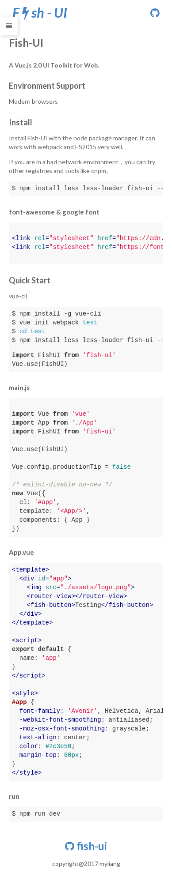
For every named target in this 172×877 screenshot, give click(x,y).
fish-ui (86, 845)
